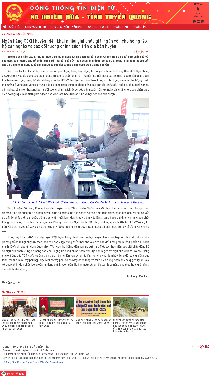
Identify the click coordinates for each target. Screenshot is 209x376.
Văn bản (77, 26)
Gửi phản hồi (13, 282)
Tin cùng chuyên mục (14, 292)
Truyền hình (140, 26)
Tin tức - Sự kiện (59, 26)
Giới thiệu (14, 26)
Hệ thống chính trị (35, 26)
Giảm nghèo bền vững (17, 34)
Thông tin (91, 26)
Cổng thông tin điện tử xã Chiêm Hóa (26, 346)
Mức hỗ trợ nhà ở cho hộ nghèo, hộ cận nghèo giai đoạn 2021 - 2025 (93, 321)
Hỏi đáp (104, 26)
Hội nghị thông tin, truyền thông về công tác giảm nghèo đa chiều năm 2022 (56, 322)
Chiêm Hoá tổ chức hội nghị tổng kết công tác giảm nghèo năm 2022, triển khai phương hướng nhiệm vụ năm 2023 (18, 324)
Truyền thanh (121, 26)
